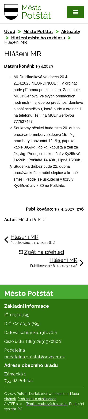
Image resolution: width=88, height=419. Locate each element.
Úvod (9, 31)
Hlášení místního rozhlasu (38, 37)
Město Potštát (38, 31)
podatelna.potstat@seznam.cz (34, 356)
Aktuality (70, 31)
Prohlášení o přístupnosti (37, 399)
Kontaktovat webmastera (49, 394)
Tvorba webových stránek (47, 404)
